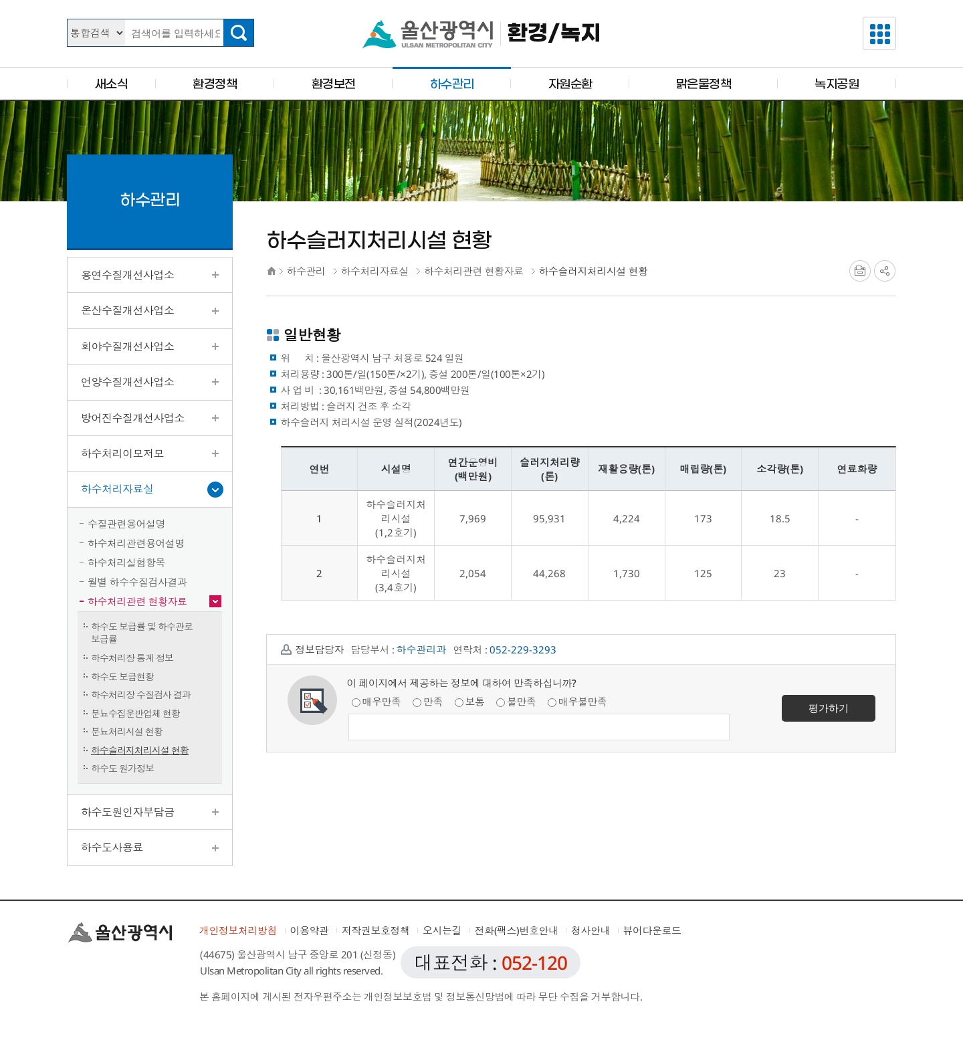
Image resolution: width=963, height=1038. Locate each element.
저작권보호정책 (376, 930)
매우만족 (376, 701)
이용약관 (309, 930)
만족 (428, 701)
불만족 (516, 701)
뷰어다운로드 (652, 930)
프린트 (860, 271)
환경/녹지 (554, 34)
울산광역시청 (428, 34)
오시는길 (442, 930)
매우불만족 (577, 701)
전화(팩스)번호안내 (516, 930)
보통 (470, 701)
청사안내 (590, 930)
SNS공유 (884, 271)
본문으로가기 (481, 0)
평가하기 (829, 707)
